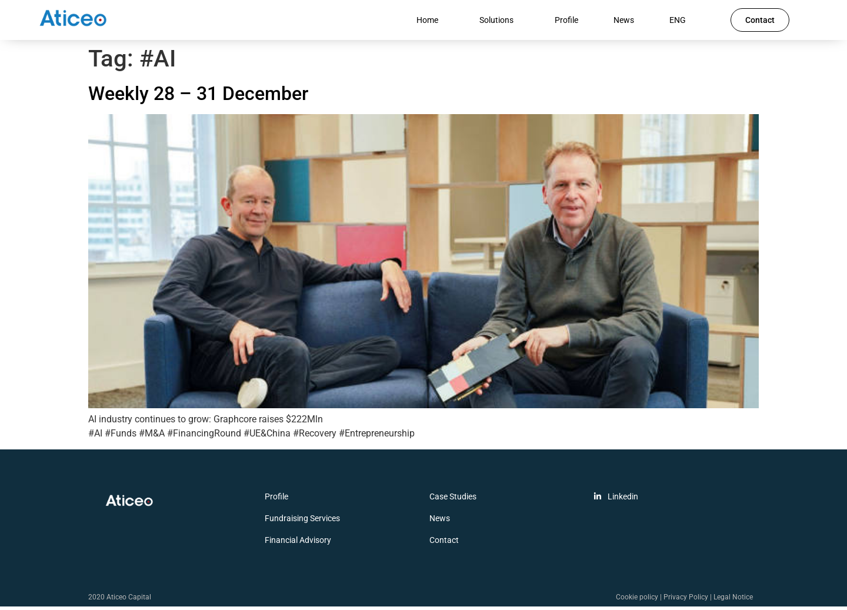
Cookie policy (637, 600)
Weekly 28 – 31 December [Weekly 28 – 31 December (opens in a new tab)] (198, 97)
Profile (566, 21)
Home (430, 22)
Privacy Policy (685, 600)
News (623, 21)
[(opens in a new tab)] (423, 409)
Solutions (499, 22)
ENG (680, 22)
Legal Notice (733, 600)
